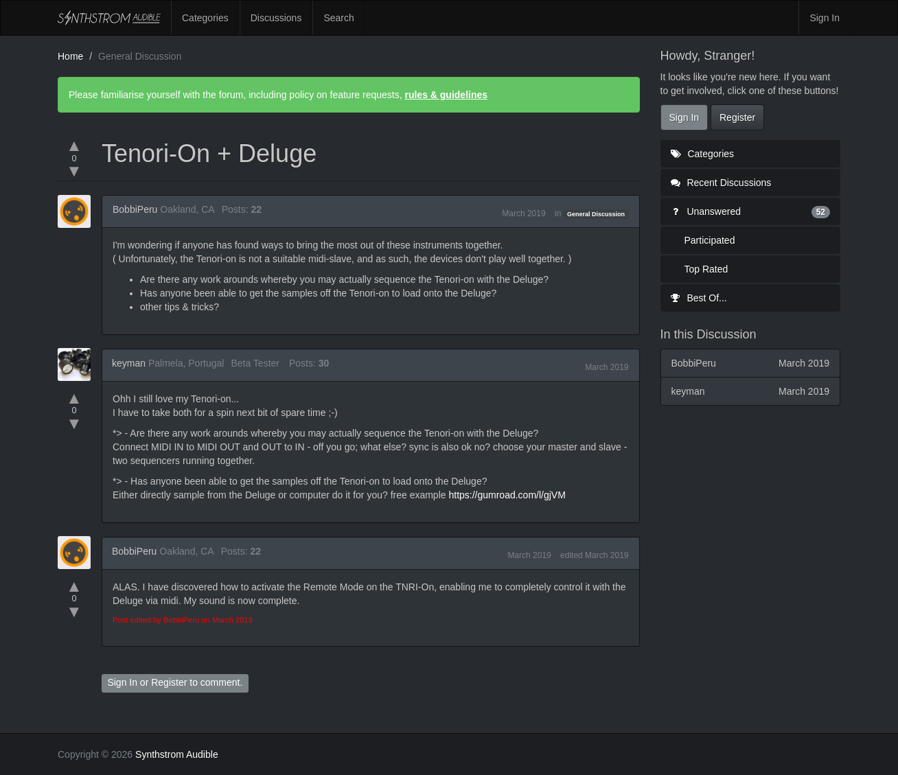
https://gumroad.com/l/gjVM (506, 494)
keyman (129, 363)
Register (169, 682)
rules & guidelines (445, 94)
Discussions (276, 17)
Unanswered (751, 211)
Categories (205, 17)
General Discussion (596, 214)
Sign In (824, 17)
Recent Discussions (721, 182)
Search (338, 17)
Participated (709, 240)
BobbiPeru (135, 209)
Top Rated (706, 269)
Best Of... (699, 297)
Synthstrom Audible (109, 18)
